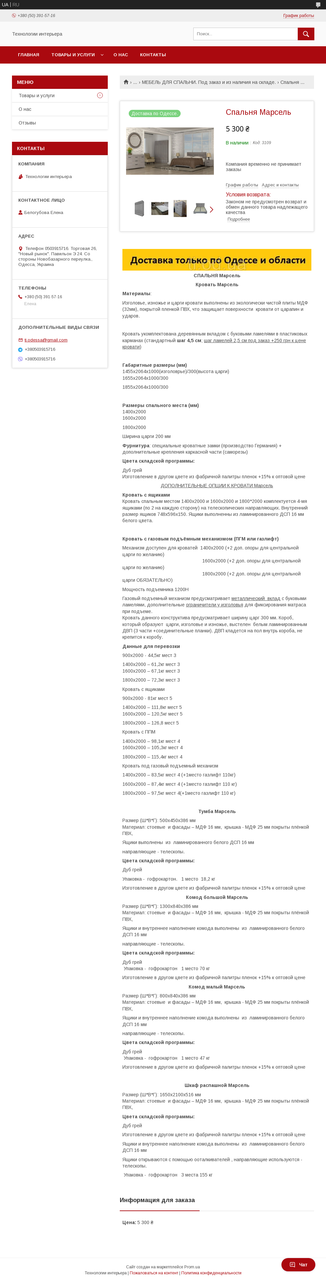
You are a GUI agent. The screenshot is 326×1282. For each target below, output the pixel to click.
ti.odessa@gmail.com (46, 339)
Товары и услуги (73, 54)
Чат (298, 1265)
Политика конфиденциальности (211, 1273)
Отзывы (27, 122)
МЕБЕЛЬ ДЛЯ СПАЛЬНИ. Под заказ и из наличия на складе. (209, 82)
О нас (120, 54)
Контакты (153, 54)
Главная (28, 54)
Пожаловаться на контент (154, 1273)
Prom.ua (192, 1267)
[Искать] (306, 34)
